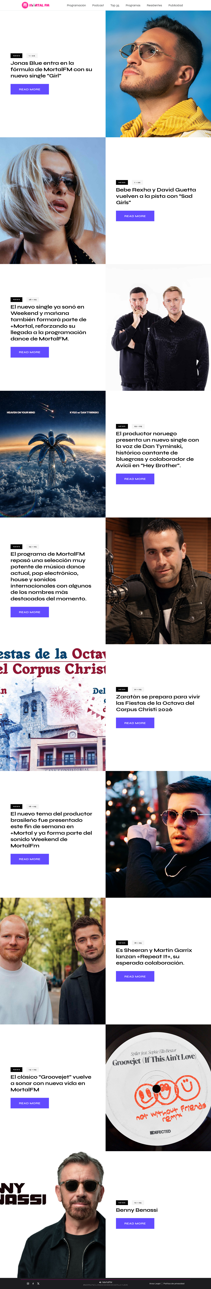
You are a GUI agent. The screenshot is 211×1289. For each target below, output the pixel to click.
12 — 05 (137, 1203)
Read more (29, 89)
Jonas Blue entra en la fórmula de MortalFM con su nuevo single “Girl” (51, 69)
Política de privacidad (173, 1283)
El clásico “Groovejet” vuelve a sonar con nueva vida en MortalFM (51, 1083)
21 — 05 (137, 689)
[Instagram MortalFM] (28, 1283)
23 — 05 (138, 426)
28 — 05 (33, 300)
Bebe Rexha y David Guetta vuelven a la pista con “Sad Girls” (156, 196)
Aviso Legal (154, 1283)
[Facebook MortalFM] (33, 1283)
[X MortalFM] (38, 1283)
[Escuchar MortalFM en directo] (105, 1282)
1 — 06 (32, 56)
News (16, 56)
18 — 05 (32, 806)
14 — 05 (32, 1069)
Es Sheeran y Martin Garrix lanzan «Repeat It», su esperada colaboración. (154, 956)
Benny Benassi (137, 1210)
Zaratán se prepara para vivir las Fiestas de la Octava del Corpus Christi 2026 (158, 703)
